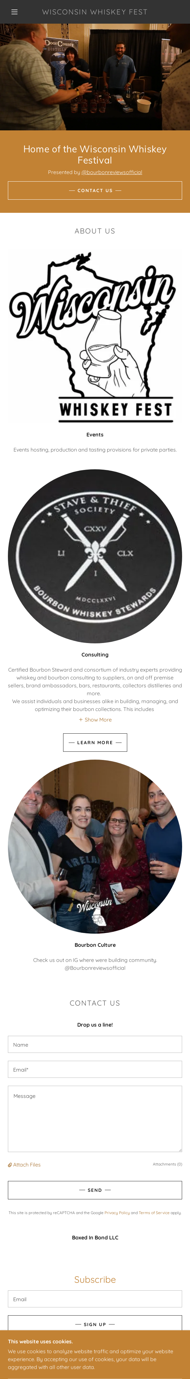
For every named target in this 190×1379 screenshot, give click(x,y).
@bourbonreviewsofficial (112, 172)
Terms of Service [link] (154, 1212)
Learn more (95, 742)
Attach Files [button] (27, 1164)
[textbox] (95, 1044)
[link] (95, 12)
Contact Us (95, 190)
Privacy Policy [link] (117, 1212)
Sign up (95, 1324)
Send (95, 1190)
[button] (16, 11)
